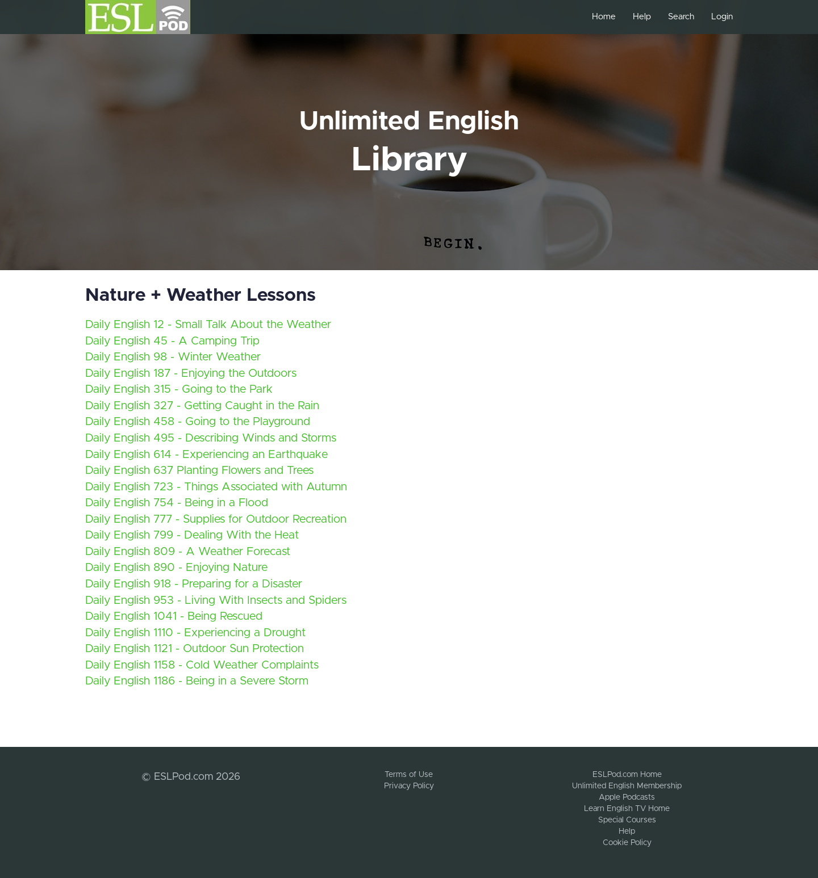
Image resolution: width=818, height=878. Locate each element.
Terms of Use (409, 775)
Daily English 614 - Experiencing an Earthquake (206, 454)
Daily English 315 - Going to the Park (179, 389)
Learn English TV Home (627, 809)
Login (722, 16)
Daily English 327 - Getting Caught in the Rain (202, 405)
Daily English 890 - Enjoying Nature (176, 567)
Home (604, 16)
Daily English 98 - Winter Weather (173, 357)
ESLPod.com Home (627, 775)
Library (409, 160)
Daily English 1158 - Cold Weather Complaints (202, 665)
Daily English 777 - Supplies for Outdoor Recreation (216, 519)
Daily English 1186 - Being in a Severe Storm (196, 681)
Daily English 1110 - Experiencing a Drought (195, 632)
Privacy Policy (409, 786)
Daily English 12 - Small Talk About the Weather (208, 324)
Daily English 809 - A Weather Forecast (187, 551)
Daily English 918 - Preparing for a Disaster (193, 584)
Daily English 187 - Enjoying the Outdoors (191, 373)
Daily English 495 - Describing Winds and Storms (210, 438)
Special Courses (627, 820)
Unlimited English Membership (627, 786)
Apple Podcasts (627, 797)
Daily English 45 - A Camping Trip (172, 341)
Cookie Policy (627, 843)
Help (642, 16)
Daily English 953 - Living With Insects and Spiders (216, 600)
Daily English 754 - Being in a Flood (176, 503)
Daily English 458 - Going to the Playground (197, 421)
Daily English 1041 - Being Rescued (173, 616)
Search (681, 16)
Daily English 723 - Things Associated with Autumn (216, 487)
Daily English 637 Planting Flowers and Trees (199, 470)
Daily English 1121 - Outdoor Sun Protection (194, 648)
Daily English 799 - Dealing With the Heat (192, 535)
